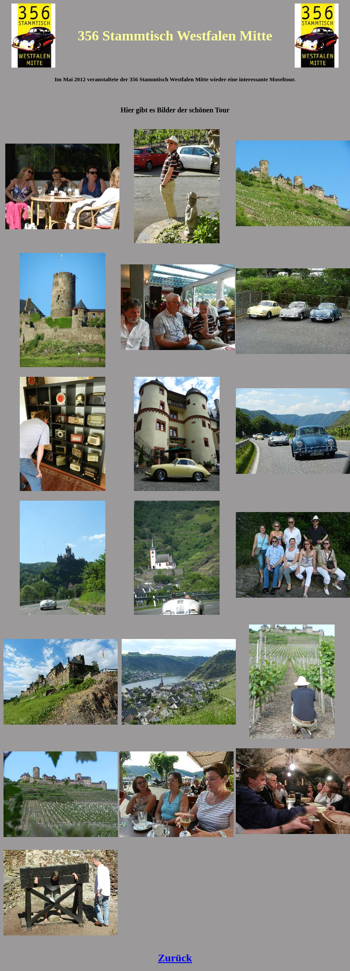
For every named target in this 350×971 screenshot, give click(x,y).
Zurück (175, 958)
